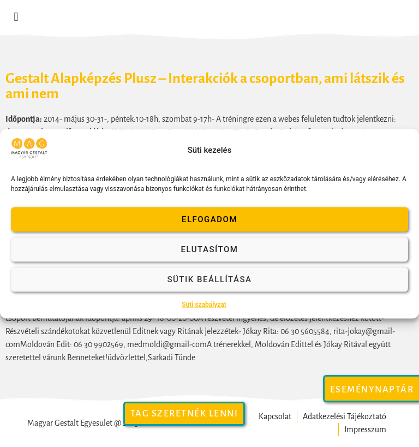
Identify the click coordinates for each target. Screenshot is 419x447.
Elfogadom (209, 219)
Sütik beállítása (209, 279)
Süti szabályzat (204, 304)
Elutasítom (209, 249)
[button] (16, 17)
